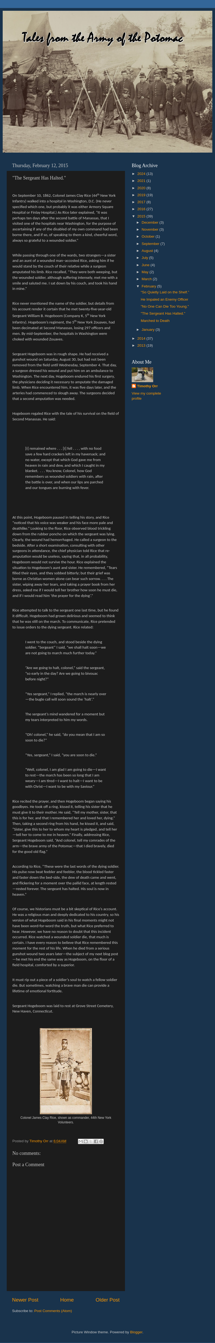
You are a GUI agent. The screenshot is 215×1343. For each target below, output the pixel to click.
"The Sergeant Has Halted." (163, 313)
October (149, 236)
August (148, 251)
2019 (141, 195)
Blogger (136, 1332)
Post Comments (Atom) (53, 1311)
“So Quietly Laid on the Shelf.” (165, 292)
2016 (141, 209)
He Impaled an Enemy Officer (164, 299)
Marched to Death (155, 321)
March (147, 279)
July (145, 258)
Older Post (108, 1300)
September (151, 244)
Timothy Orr (147, 386)
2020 (141, 188)
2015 (141, 216)
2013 (141, 345)
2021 (141, 181)
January (149, 330)
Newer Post (25, 1300)
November (150, 229)
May (145, 272)
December (150, 222)
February (149, 286)
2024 (141, 174)
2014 (141, 338)
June (146, 265)
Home (67, 1300)
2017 (141, 202)
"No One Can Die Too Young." (165, 306)
